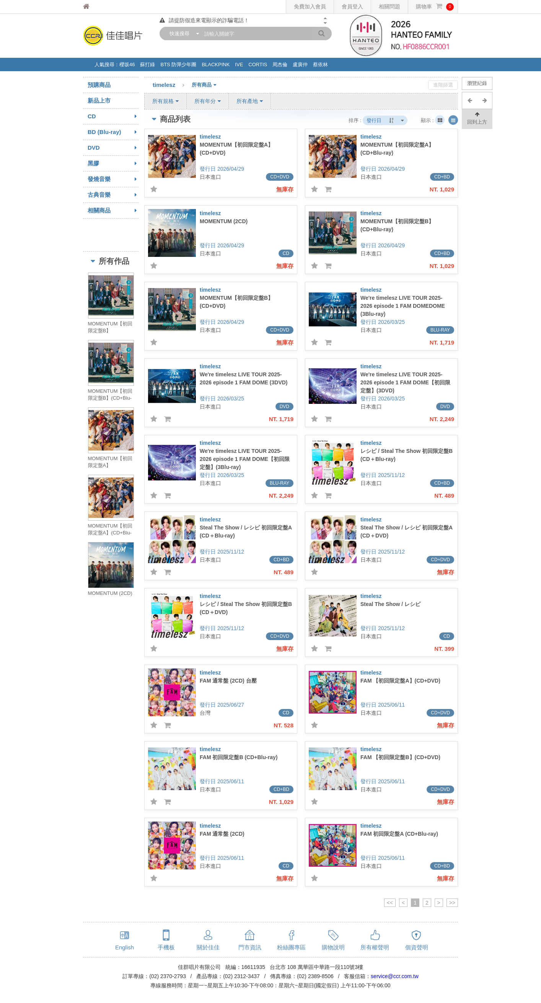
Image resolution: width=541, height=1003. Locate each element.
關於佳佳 (208, 947)
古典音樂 (113, 195)
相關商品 (113, 210)
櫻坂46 (127, 64)
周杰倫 (279, 64)
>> (452, 903)
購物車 (435, 7)
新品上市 (99, 100)
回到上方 (477, 118)
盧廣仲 (300, 64)
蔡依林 (320, 64)
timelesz (172, 85)
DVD (113, 147)
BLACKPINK (216, 64)
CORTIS (257, 64)
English (124, 947)
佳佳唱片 (100, 6)
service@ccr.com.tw (395, 976)
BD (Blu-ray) (113, 132)
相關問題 (389, 6)
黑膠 (113, 163)
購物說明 (333, 947)
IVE (239, 64)
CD (113, 116)
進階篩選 (443, 85)
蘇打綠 (147, 64)
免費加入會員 (310, 6)
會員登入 (352, 6)
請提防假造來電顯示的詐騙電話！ (204, 20)
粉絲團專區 (291, 947)
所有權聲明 (374, 947)
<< (390, 903)
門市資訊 (249, 947)
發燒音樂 (113, 179)
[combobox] (182, 33)
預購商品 (99, 85)
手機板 (166, 947)
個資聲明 (416, 947)
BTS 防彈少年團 (178, 64)
